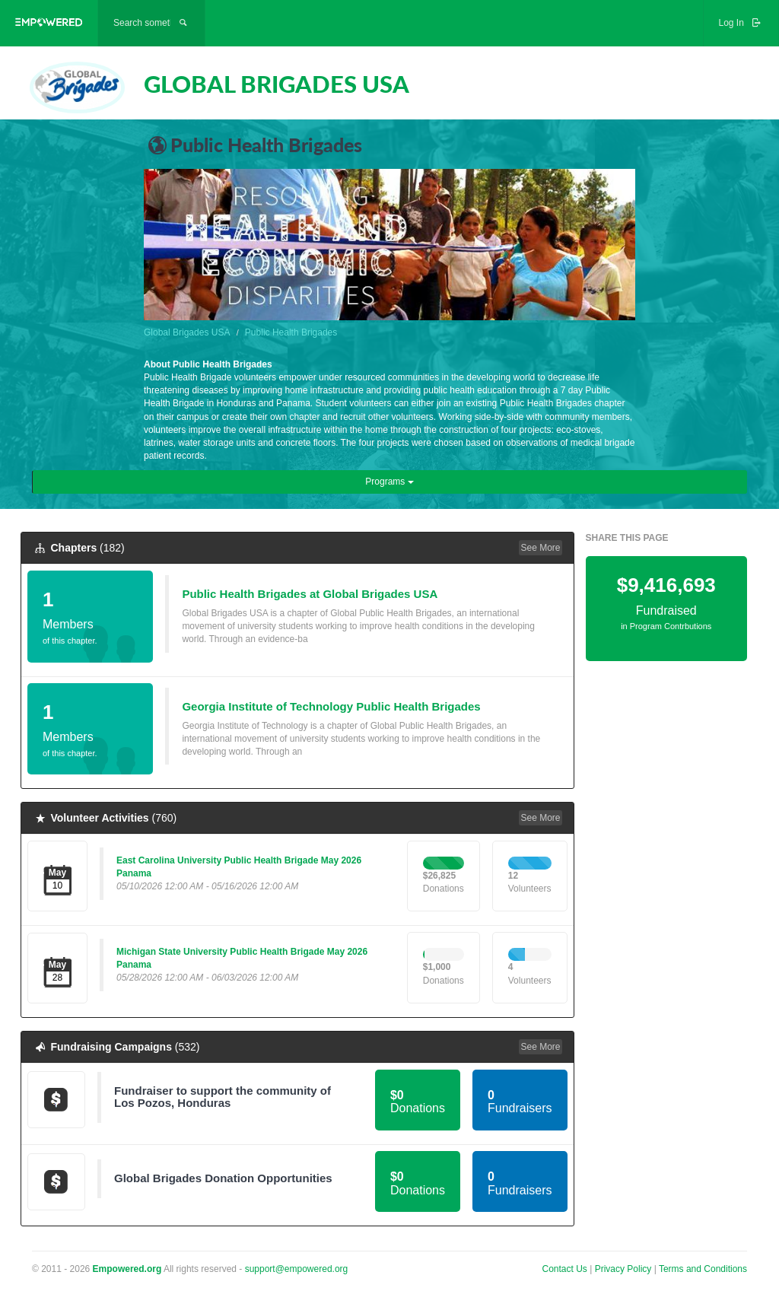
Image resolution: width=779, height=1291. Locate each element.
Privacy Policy (624, 1269)
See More (540, 547)
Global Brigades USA (187, 332)
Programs (389, 481)
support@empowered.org (296, 1269)
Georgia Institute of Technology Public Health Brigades (331, 706)
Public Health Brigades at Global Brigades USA (309, 593)
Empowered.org (127, 1269)
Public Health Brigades (291, 332)
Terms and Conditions (703, 1269)
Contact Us (564, 1269)
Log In (741, 22)
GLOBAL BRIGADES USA (276, 83)
